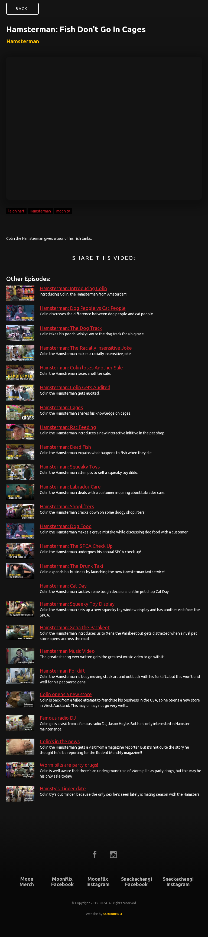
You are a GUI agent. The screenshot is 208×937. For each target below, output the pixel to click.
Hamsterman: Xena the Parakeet (75, 627)
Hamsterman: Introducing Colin (73, 288)
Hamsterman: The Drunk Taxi (71, 566)
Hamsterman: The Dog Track (71, 328)
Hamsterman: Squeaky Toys (70, 466)
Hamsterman (40, 211)
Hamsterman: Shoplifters (67, 506)
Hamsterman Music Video (67, 651)
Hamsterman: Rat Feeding (68, 427)
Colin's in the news (60, 741)
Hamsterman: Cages (61, 407)
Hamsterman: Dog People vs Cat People (83, 308)
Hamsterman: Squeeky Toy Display (77, 604)
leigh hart (16, 211)
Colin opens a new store (66, 694)
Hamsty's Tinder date (63, 788)
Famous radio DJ (58, 717)
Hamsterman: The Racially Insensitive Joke (86, 347)
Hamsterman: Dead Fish (65, 447)
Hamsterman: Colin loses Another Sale (81, 367)
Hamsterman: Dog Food (66, 526)
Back (21, 8)
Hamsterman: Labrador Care (70, 486)
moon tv (63, 211)
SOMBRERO (112, 914)
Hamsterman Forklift (62, 670)
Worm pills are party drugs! (69, 765)
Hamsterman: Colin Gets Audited (75, 387)
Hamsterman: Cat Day (63, 585)
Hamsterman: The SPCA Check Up (76, 546)
